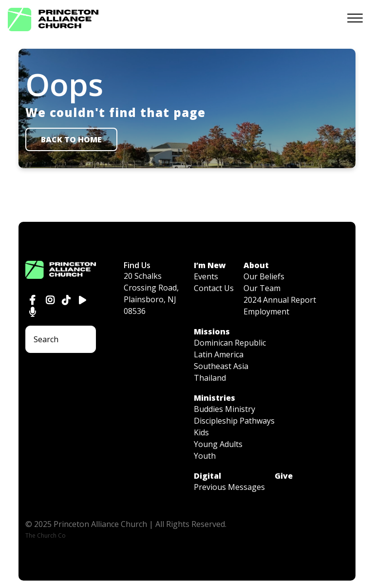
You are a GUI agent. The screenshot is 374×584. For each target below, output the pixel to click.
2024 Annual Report (279, 299)
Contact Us (214, 288)
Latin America (218, 354)
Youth (205, 455)
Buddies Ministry (224, 409)
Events (206, 276)
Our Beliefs (263, 276)
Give (284, 475)
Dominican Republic (230, 342)
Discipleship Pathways (234, 420)
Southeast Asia (221, 366)
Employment (266, 311)
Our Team (261, 288)
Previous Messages (229, 487)
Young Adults (218, 444)
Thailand (210, 377)
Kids (201, 432)
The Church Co (45, 535)
